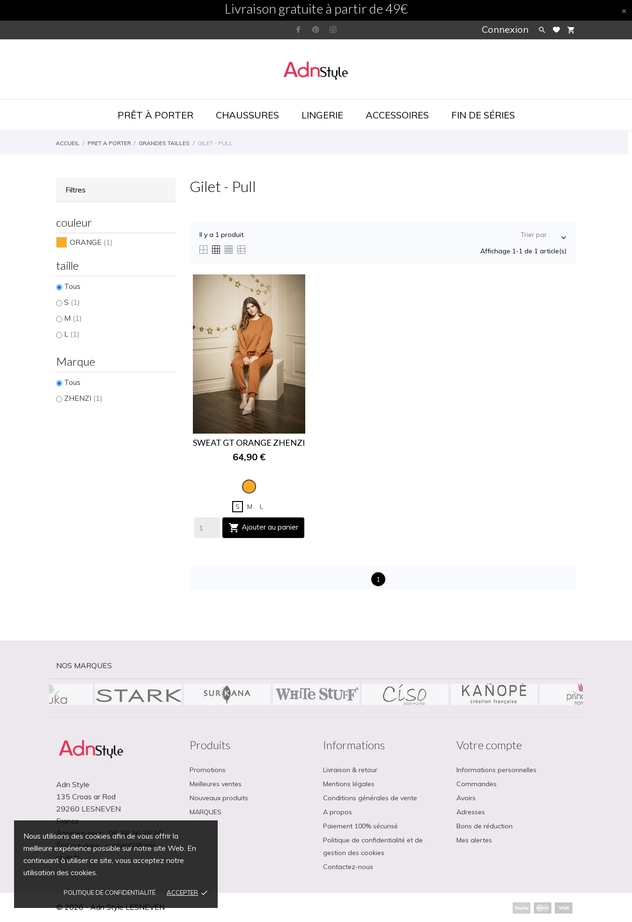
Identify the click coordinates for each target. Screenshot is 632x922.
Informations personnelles (496, 770)
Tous (72, 286)
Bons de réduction (484, 826)
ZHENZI (83, 398)
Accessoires (397, 115)
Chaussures (247, 115)
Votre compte (489, 745)
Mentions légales (349, 784)
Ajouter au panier (263, 527)
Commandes (476, 784)
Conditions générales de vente (370, 798)
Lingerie (322, 115)
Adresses (470, 812)
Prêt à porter (155, 115)
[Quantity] (207, 527)
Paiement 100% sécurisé (360, 826)
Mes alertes (474, 840)
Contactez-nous (348, 867)
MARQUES (205, 812)
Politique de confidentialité (109, 892)
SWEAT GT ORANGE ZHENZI (249, 442)
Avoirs (466, 798)
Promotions (208, 770)
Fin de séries (483, 115)
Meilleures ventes (216, 784)
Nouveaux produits (219, 798)
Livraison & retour (350, 770)
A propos (337, 812)
